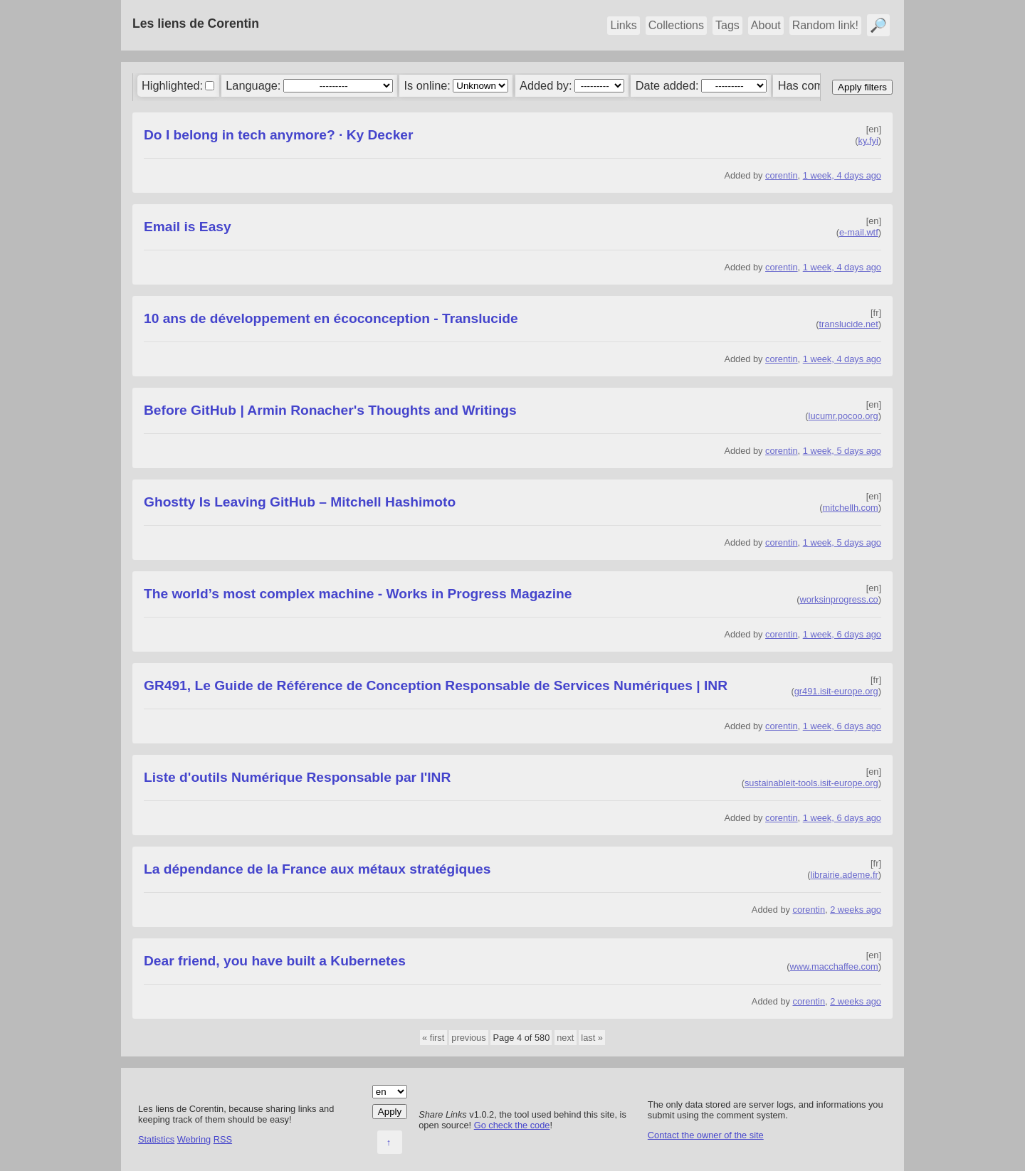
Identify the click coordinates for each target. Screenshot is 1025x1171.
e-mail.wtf (858, 232)
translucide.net (848, 324)
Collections (676, 25)
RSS (223, 1139)
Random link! (825, 25)
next (565, 1037)
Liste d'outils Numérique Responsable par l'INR (297, 777)
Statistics (156, 1139)
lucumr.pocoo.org (843, 415)
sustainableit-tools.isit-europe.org (811, 783)
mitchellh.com (850, 507)
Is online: (427, 85)
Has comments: (818, 85)
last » (592, 1037)
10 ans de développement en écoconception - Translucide (331, 318)
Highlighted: (172, 85)
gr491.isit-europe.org (836, 691)
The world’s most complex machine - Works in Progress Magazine (358, 593)
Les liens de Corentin (195, 23)
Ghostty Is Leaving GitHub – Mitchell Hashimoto (300, 501)
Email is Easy (187, 226)
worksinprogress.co (838, 599)
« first (433, 1037)
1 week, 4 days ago (842, 175)
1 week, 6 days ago (842, 634)
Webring (194, 1139)
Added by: (546, 85)
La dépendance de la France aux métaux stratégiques (317, 869)
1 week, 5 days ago (842, 450)
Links (623, 25)
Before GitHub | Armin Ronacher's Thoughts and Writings (330, 410)
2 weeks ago (855, 909)
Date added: (667, 85)
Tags (727, 25)
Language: (253, 85)
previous (468, 1037)
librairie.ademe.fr (844, 874)
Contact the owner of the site (706, 1135)
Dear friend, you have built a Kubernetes (275, 960)
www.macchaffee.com (834, 966)
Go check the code (512, 1125)
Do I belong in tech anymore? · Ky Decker (279, 134)
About (766, 25)
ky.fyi (868, 140)
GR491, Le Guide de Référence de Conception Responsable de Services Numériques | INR (435, 685)
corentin (781, 175)
